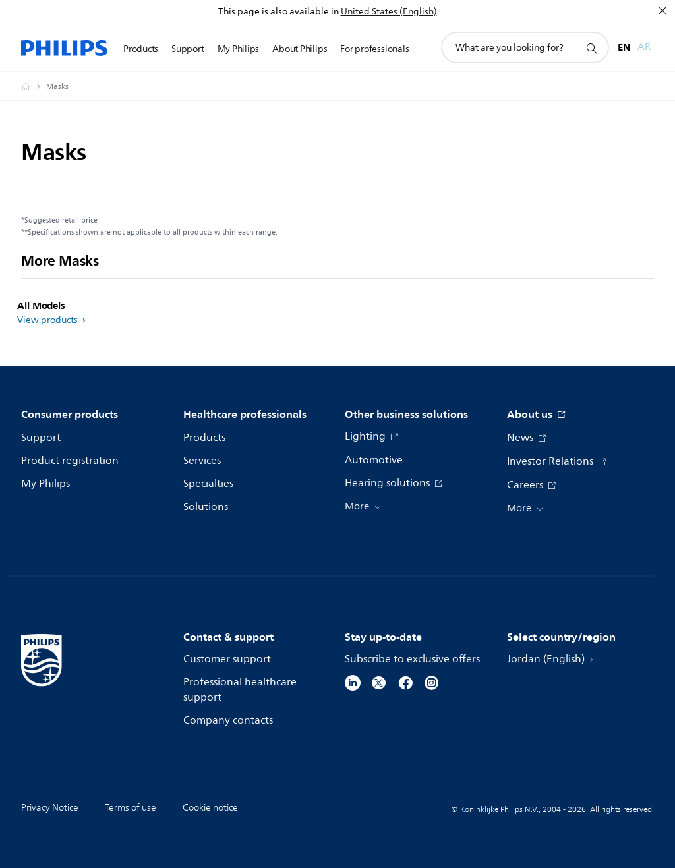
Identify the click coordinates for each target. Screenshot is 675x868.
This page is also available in (278, 11)
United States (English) (389, 11)
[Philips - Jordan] (33, 86)
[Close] (662, 10)
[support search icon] (591, 48)
